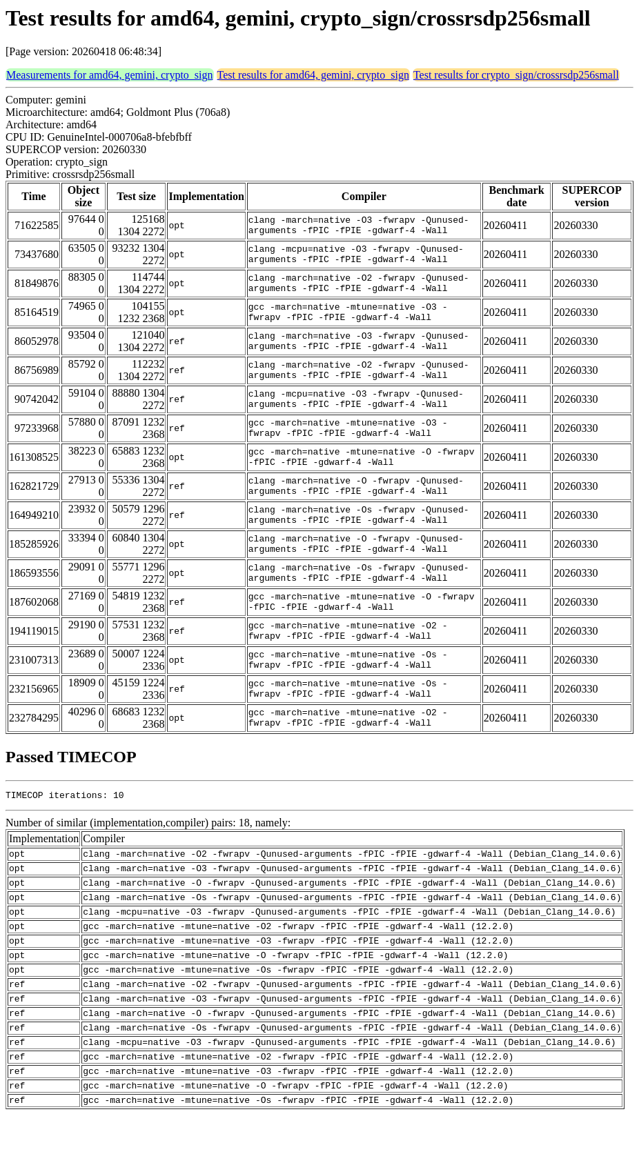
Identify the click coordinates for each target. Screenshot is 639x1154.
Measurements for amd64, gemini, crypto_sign (109, 75)
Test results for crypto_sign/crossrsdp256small (516, 75)
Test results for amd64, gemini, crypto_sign (313, 75)
